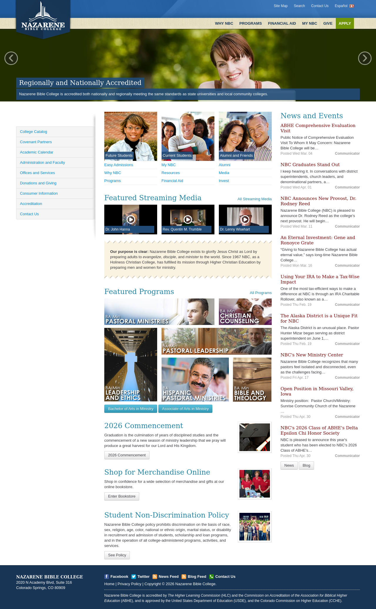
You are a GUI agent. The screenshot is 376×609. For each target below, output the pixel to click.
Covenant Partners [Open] (36, 142)
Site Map (281, 6)
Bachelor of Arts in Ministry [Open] (130, 408)
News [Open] (289, 465)
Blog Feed (197, 576)
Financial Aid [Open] (172, 180)
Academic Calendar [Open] (36, 152)
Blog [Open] (306, 465)
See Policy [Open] (117, 555)
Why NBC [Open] (112, 173)
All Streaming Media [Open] (255, 199)
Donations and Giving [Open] (38, 183)
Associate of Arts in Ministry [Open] (185, 408)
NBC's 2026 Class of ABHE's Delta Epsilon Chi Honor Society (319, 430)
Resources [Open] (171, 173)
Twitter (143, 576)
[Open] (254, 437)
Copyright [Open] (153, 584)
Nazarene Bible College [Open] (195, 584)
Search (299, 6)
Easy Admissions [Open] (118, 165)
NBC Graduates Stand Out (310, 164)
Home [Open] (109, 584)
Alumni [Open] (225, 165)
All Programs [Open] (261, 293)
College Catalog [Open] (33, 131)
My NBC (309, 23)
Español (341, 6)
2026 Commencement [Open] (127, 455)
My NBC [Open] (169, 165)
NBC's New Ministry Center (312, 355)
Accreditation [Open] (31, 203)
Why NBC (224, 23)
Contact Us (319, 6)
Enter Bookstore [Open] (121, 496)
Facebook (119, 576)
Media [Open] (224, 173)
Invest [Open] (224, 180)
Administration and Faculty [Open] (42, 162)
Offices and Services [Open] (37, 173)
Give (328, 23)
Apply (345, 23)
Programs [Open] (112, 180)
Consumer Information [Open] (39, 193)
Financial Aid (282, 23)
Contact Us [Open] (29, 214)
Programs (250, 23)
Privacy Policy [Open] (129, 584)
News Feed (169, 576)
